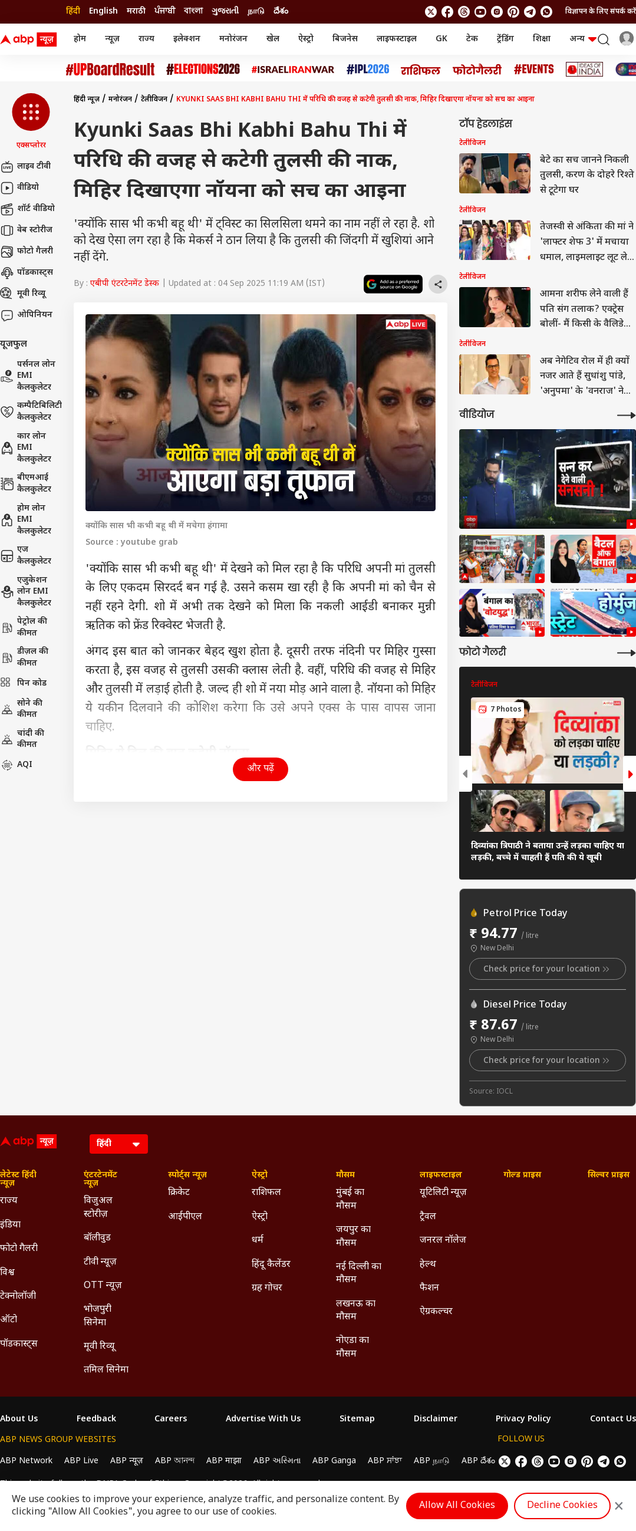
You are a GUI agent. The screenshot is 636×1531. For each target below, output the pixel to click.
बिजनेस (345, 39)
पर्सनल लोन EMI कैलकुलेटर (27, 376)
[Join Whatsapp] (546, 12)
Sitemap (357, 1419)
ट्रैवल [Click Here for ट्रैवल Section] (428, 1217)
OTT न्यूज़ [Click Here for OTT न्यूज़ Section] (103, 1286)
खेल (272, 39)
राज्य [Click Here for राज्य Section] (9, 1201)
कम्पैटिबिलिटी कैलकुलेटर (31, 411)
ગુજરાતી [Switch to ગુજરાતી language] (225, 11)
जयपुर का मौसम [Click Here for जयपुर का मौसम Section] (353, 1236)
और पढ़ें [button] (260, 769)
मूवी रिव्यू (22, 294)
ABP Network (26, 1461)
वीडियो (19, 188)
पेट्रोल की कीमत (23, 627)
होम (80, 39)
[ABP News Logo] (30, 39)
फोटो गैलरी (26, 252)
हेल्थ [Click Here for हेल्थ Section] (428, 1265)
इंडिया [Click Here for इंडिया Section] (10, 1225)
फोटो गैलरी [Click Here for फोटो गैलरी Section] (19, 1249)
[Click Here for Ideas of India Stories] (584, 69)
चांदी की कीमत (22, 739)
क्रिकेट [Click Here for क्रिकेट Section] (179, 1193)
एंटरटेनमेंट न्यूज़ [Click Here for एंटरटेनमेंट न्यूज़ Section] (100, 1179)
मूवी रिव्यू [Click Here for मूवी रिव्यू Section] (99, 1347)
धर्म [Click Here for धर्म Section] (257, 1240)
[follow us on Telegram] (530, 12)
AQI (16, 765)
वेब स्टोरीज (26, 230)
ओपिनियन (26, 315)
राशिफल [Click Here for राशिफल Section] (266, 1193)
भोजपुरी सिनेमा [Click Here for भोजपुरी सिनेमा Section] (97, 1316)
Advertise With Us (263, 1419)
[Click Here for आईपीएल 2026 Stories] (368, 69)
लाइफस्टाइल (397, 39)
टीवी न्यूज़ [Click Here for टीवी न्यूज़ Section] (100, 1262)
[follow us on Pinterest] (513, 12)
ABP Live (81, 1461)
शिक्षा (542, 39)
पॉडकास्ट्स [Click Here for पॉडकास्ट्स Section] (19, 1344)
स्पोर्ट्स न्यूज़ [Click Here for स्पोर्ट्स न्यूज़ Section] (187, 1175)
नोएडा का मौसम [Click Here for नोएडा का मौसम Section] (352, 1347)
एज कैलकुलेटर (25, 555)
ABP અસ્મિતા (277, 1461)
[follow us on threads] (464, 12)
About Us (19, 1419)
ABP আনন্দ (175, 1461)
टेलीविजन (154, 99)
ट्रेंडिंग (505, 39)
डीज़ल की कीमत (24, 657)
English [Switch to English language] (103, 11)
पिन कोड (23, 684)
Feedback (96, 1419)
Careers (170, 1419)
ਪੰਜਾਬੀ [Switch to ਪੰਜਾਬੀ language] (164, 11)
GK (441, 39)
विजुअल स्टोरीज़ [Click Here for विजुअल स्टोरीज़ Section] (98, 1207)
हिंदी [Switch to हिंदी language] (73, 11)
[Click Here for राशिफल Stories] (421, 69)
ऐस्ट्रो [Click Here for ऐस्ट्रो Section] (260, 1175)
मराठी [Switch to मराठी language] (136, 11)
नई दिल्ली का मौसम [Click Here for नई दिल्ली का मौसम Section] (358, 1273)
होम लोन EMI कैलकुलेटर (25, 520)
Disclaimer (435, 1419)
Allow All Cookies (457, 1506)
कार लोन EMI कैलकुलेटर (25, 448)
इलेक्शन (186, 39)
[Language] (119, 1144)
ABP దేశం (478, 1461)
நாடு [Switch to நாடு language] (256, 11)
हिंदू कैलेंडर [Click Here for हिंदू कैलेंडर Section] (271, 1265)
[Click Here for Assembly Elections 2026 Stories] (203, 69)
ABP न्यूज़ (126, 1461)
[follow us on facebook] (447, 12)
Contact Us (613, 1419)
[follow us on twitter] (431, 12)
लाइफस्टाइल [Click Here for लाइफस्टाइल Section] (441, 1175)
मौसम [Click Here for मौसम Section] (345, 1175)
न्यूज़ (112, 39)
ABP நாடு (432, 1461)
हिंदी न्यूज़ (87, 99)
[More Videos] (626, 415)
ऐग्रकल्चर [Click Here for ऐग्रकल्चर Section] (436, 1312)
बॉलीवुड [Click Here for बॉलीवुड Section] (97, 1238)
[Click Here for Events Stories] (534, 69)
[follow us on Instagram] (497, 12)
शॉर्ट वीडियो (27, 209)
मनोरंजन (233, 39)
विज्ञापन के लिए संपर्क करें (600, 12)
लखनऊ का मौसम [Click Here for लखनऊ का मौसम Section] (355, 1310)
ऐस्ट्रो (306, 39)
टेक (472, 39)
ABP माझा (224, 1461)
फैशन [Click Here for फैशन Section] (429, 1288)
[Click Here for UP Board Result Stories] (110, 69)
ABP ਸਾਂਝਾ (385, 1461)
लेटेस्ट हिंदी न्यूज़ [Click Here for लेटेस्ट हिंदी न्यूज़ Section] (18, 1179)
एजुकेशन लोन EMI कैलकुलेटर (25, 592)
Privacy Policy (523, 1419)
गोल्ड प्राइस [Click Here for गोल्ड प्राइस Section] (522, 1175)
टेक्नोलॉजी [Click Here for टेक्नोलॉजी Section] (18, 1296)
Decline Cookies (562, 1506)
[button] (31, 122)
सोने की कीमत (21, 709)
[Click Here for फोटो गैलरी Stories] (477, 69)
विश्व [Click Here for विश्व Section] (7, 1273)
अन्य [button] (583, 39)
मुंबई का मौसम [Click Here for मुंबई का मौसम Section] (350, 1199)
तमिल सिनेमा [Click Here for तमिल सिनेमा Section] (106, 1370)
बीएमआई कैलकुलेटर (25, 483)
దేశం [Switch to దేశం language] (280, 11)
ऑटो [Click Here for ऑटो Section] (8, 1320)
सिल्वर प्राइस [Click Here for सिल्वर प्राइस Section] (609, 1175)
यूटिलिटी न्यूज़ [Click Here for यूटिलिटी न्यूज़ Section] (443, 1193)
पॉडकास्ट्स (26, 273)
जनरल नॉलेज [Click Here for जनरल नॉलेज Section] (443, 1240)
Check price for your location (547, 969)
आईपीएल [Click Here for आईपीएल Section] (185, 1217)
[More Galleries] (626, 652)
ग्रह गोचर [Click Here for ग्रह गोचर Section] (267, 1288)
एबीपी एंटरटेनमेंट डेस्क (124, 283)
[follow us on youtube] (480, 12)
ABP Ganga (334, 1461)
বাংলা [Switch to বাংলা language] (193, 11)
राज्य (146, 39)
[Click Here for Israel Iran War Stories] (293, 69)
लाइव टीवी (25, 167)
